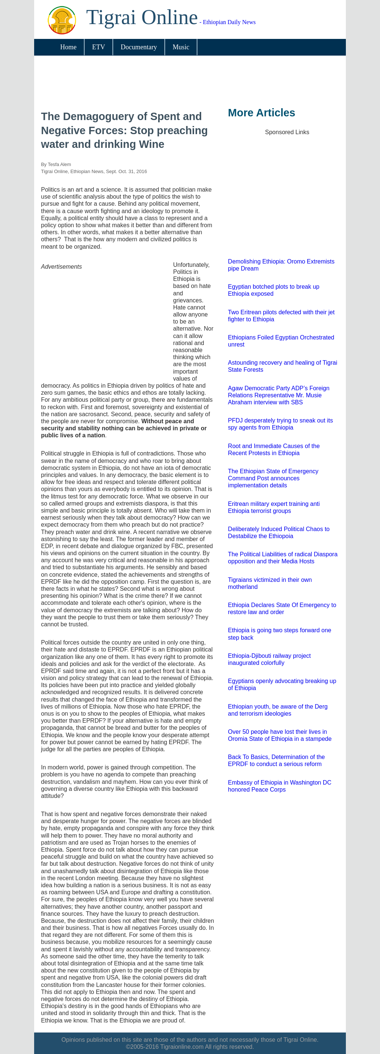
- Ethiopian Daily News (171, 22)
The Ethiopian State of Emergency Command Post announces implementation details (273, 478)
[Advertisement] (187, 82)
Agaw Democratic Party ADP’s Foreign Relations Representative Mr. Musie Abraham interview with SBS (279, 395)
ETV (98, 47)
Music (181, 47)
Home (68, 47)
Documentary (139, 47)
